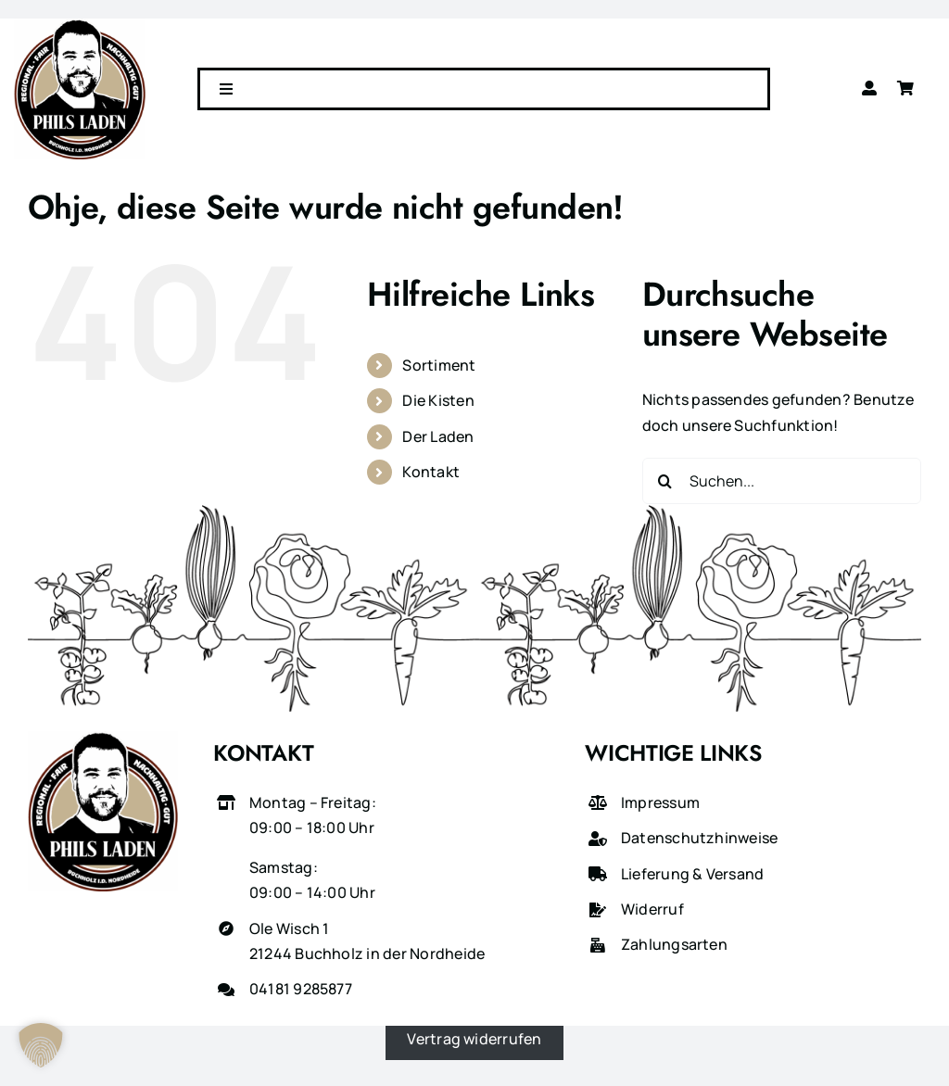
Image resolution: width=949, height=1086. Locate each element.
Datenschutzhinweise (699, 837)
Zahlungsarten (674, 944)
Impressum (660, 802)
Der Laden (438, 436)
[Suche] (665, 481)
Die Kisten (438, 400)
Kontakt (431, 471)
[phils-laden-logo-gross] (80, 26)
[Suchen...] (781, 481)
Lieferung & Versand (693, 874)
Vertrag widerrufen (474, 1038)
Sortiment (438, 365)
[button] (41, 1045)
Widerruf (652, 909)
